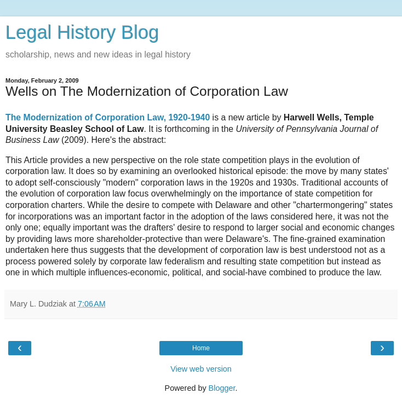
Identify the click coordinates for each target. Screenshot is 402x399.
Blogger (222, 388)
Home (201, 348)
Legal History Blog (82, 32)
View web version (201, 369)
